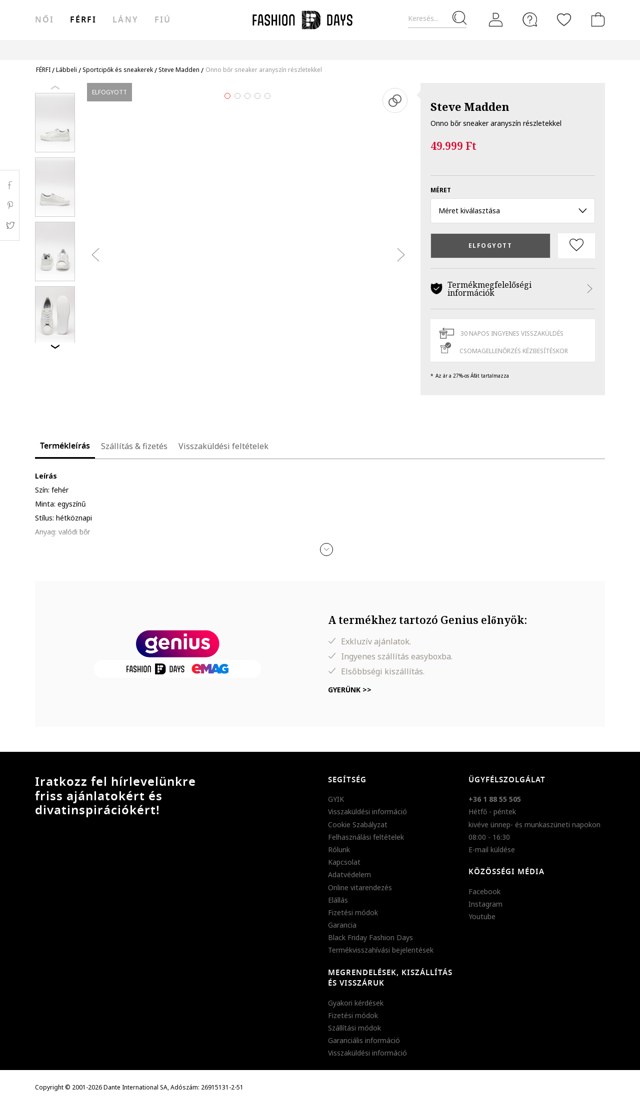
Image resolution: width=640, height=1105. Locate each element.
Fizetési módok (353, 912)
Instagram (485, 904)
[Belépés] (496, 19)
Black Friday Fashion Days (370, 937)
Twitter (10, 225)
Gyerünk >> (350, 689)
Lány (125, 20)
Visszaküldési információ (367, 811)
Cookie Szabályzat (358, 824)
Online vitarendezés (360, 887)
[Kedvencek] (564, 19)
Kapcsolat (344, 862)
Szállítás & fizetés (134, 446)
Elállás (338, 900)
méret (440, 190)
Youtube (482, 916)
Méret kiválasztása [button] (512, 210)
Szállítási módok (354, 1028)
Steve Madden (470, 106)
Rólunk (339, 849)
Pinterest (10, 205)
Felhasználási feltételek (366, 837)
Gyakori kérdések (356, 1003)
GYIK (336, 799)
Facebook (484, 891)
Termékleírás (65, 446)
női (44, 20)
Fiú (162, 20)
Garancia (342, 925)
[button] (326, 549)
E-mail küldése (491, 849)
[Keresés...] (437, 18)
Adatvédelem (349, 874)
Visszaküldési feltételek (223, 446)
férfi (83, 20)
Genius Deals (381, 49)
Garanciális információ (364, 1040)
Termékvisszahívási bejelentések (381, 950)
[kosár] (596, 19)
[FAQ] (530, 19)
